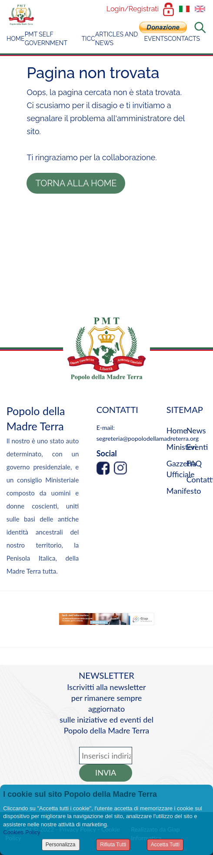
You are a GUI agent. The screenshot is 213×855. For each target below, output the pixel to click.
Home (16, 38)
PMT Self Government (46, 38)
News (196, 430)
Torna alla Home (75, 183)
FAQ (194, 463)
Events (155, 38)
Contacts (184, 38)
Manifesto (183, 490)
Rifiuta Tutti (113, 845)
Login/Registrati (132, 9)
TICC (88, 38)
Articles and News (116, 38)
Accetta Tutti (165, 845)
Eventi (197, 447)
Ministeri (181, 447)
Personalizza (61, 845)
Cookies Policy (21, 832)
